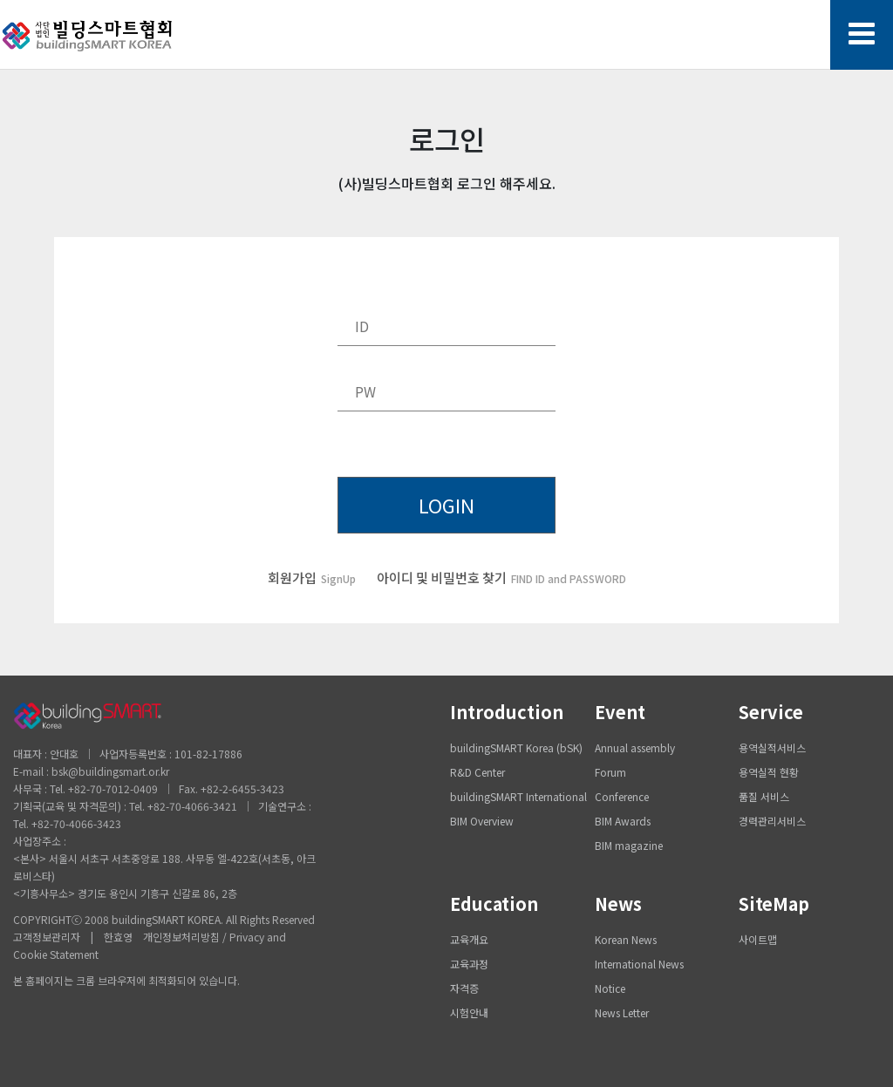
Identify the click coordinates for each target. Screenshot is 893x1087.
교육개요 (469, 939)
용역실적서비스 (772, 747)
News (618, 903)
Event (620, 711)
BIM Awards (623, 820)
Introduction (506, 711)
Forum (610, 771)
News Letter (622, 1012)
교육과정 (469, 963)
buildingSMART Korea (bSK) (516, 747)
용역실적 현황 (769, 771)
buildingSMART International (518, 796)
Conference (622, 796)
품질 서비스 (764, 796)
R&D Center (477, 771)
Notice (610, 988)
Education (494, 903)
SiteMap (774, 903)
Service (771, 711)
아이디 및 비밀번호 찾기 (501, 577)
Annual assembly (635, 747)
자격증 (464, 988)
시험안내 (469, 1012)
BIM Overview (482, 820)
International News (639, 963)
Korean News (626, 939)
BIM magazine (629, 845)
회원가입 (312, 577)
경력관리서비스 (772, 820)
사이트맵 (758, 939)
